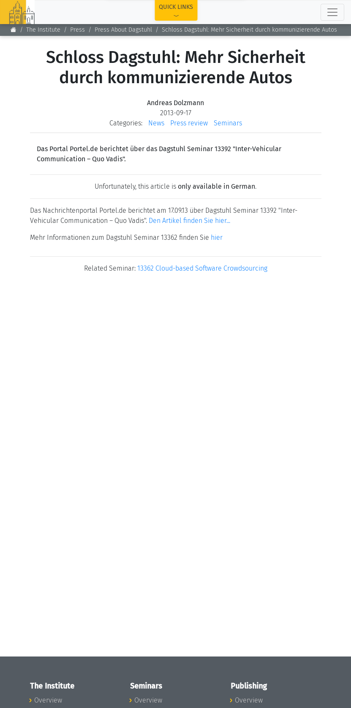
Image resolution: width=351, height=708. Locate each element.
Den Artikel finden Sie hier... (189, 221)
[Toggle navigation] (332, 12)
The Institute (43, 29)
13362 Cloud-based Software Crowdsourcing (202, 268)
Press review (189, 123)
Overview (48, 700)
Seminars (228, 123)
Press (77, 29)
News (156, 123)
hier (217, 237)
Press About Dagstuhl (123, 29)
